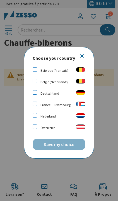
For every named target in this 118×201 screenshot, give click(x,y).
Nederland (48, 116)
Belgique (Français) (54, 70)
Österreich (48, 128)
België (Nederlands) (54, 82)
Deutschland (49, 93)
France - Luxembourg (55, 105)
